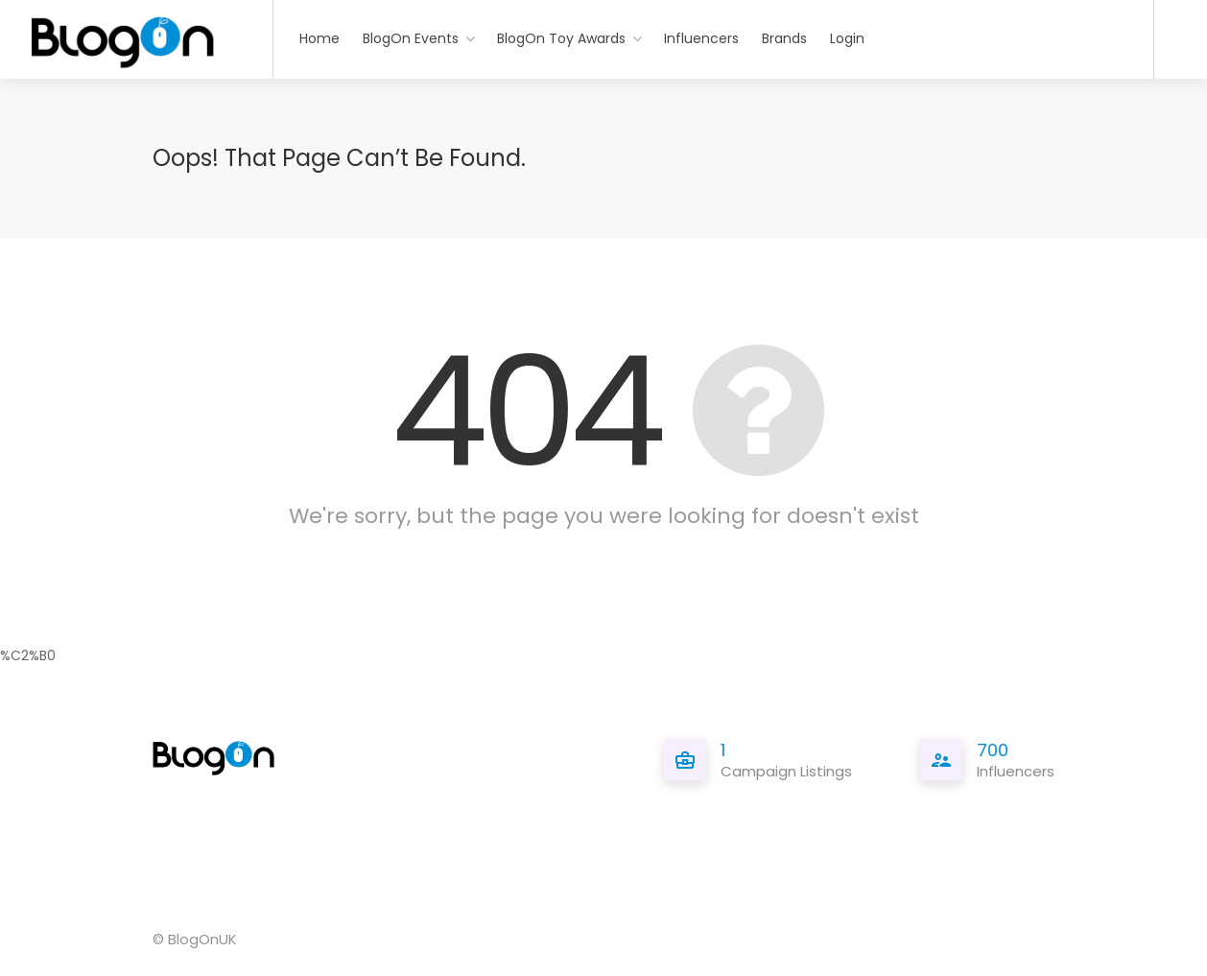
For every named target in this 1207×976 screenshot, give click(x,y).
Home (319, 38)
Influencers (701, 38)
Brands (784, 38)
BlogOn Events (411, 38)
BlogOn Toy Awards (561, 38)
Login (847, 38)
